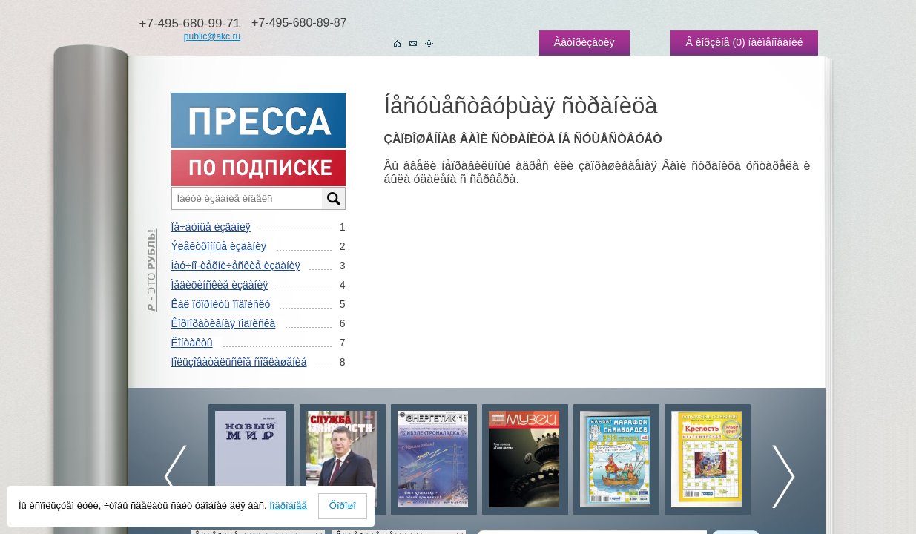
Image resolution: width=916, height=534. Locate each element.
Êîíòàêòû (192, 343)
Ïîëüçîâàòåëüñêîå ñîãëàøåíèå (239, 362)
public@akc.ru (212, 36)
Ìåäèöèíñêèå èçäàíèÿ (219, 285)
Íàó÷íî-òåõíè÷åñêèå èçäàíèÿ (235, 265)
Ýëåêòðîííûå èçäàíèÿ (218, 246)
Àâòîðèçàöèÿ (584, 42)
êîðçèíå (713, 42)
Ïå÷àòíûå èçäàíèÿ (211, 227)
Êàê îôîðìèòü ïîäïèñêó (221, 304)
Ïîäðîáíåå (288, 505)
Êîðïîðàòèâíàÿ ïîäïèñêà (223, 323)
